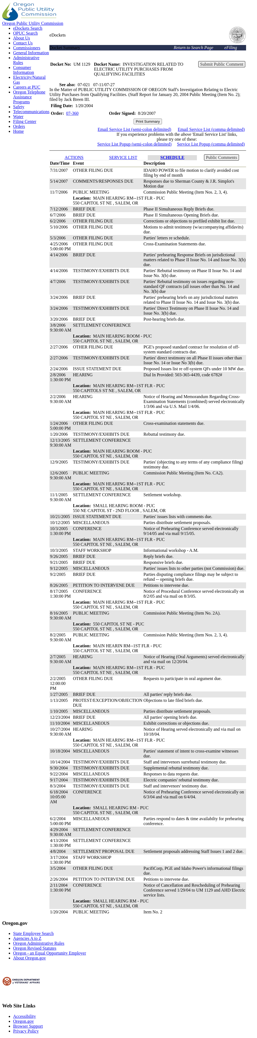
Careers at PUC (26, 87)
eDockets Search (27, 28)
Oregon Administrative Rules (38, 943)
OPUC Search (25, 33)
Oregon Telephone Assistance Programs (29, 97)
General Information (31, 52)
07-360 (72, 113)
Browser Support (28, 1026)
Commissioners (26, 48)
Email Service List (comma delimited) (211, 129)
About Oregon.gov (29, 958)
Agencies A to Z (27, 938)
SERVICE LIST (123, 157)
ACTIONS (73, 157)
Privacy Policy (26, 1031)
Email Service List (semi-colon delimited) (134, 129)
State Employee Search (33, 933)
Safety (18, 106)
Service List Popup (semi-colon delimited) (134, 144)
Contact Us (23, 43)
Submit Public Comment (221, 64)
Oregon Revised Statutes (34, 948)
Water (18, 116)
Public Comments (221, 157)
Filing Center (24, 121)
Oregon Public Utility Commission (32, 23)
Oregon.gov (23, 1021)
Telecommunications (31, 111)
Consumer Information (23, 70)
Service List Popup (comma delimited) (211, 144)
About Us (21, 38)
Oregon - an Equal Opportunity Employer (49, 953)
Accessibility (24, 1016)
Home (18, 131)
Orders (19, 126)
